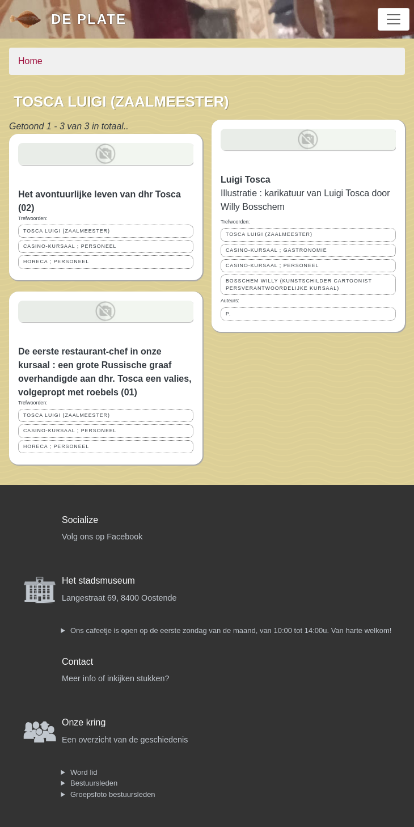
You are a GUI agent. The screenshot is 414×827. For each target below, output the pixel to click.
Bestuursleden (93, 783)
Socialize (80, 520)
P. (228, 314)
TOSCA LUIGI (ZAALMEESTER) (66, 231)
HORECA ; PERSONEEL (56, 261)
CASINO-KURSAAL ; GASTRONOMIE (276, 250)
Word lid (83, 772)
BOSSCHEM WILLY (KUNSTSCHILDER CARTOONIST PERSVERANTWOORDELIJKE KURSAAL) (299, 284)
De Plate (88, 19)
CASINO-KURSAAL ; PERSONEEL (70, 246)
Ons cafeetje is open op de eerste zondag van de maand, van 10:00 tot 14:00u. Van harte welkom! (230, 630)
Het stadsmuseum (98, 580)
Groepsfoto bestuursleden (112, 794)
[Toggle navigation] (393, 19)
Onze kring (83, 722)
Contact (77, 661)
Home (30, 61)
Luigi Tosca (246, 179)
